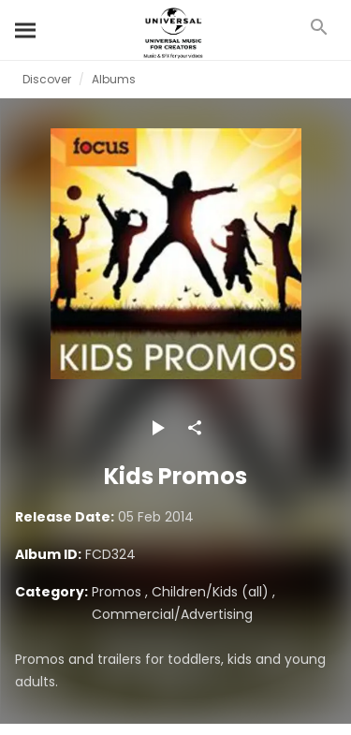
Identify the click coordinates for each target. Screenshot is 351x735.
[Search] (26, 29)
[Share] (194, 428)
